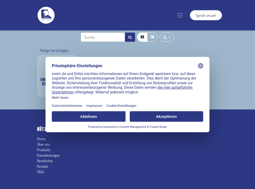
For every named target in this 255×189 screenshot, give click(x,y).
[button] (167, 37)
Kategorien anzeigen (54, 50)
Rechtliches (45, 161)
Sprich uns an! (206, 15)
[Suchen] (130, 37)
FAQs (40, 172)
